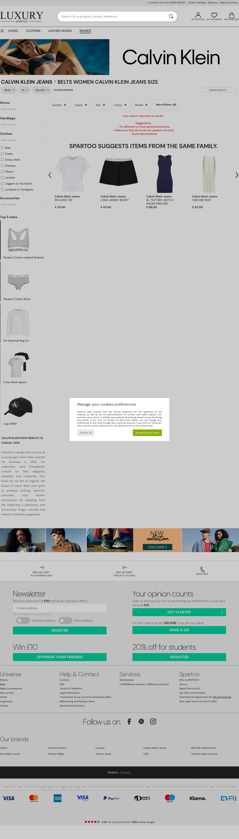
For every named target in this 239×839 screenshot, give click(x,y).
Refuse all (86, 432)
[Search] (171, 16)
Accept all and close (147, 432)
